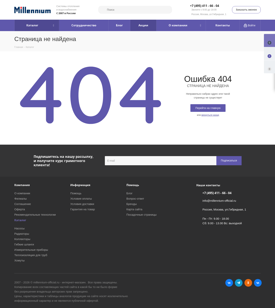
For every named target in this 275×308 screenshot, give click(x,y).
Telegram (239, 283)
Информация (80, 185)
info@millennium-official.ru (219, 200)
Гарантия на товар (82, 209)
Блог (129, 193)
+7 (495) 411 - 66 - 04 (204, 6)
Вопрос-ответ (135, 198)
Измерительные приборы (31, 249)
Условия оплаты (81, 198)
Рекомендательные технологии (35, 214)
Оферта (19, 209)
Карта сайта (134, 209)
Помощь (75, 193)
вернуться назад (210, 115)
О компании (22, 193)
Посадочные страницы (141, 214)
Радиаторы (21, 233)
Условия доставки (82, 204)
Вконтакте (229, 283)
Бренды (131, 204)
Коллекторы (22, 239)
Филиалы (20, 198)
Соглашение (22, 204)
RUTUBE (258, 283)
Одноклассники (248, 283)
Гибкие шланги (24, 244)
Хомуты (19, 260)
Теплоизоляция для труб (30, 255)
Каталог (20, 220)
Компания (22, 185)
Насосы (19, 228)
